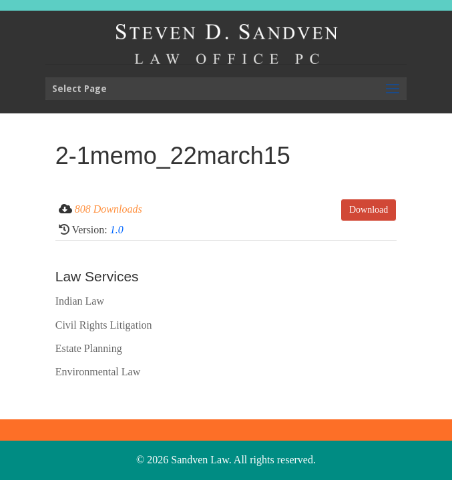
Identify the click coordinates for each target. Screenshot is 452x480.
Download (368, 210)
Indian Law (79, 301)
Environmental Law (98, 371)
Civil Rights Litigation (103, 325)
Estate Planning (88, 348)
